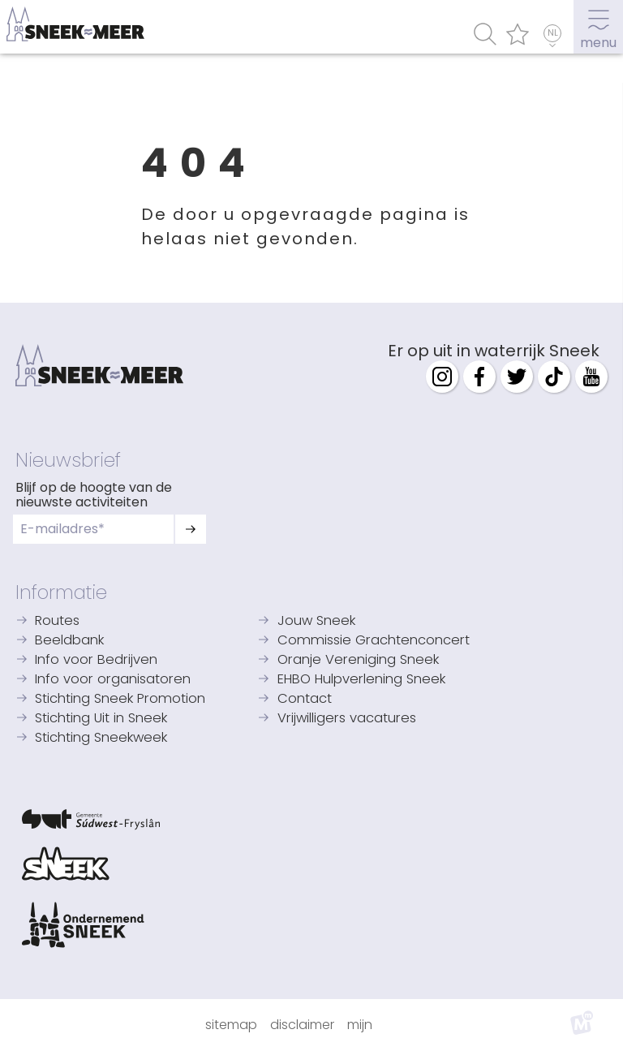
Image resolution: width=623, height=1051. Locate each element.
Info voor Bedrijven (96, 660)
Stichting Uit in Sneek (101, 718)
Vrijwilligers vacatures (346, 718)
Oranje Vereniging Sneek (358, 660)
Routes (57, 621)
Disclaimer (302, 1024)
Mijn (359, 1024)
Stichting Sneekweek (101, 738)
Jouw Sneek (316, 621)
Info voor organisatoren (113, 679)
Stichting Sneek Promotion (120, 699)
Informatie (61, 592)
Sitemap (231, 1024)
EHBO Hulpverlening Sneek (361, 679)
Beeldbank (69, 640)
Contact (304, 699)
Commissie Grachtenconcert (373, 640)
